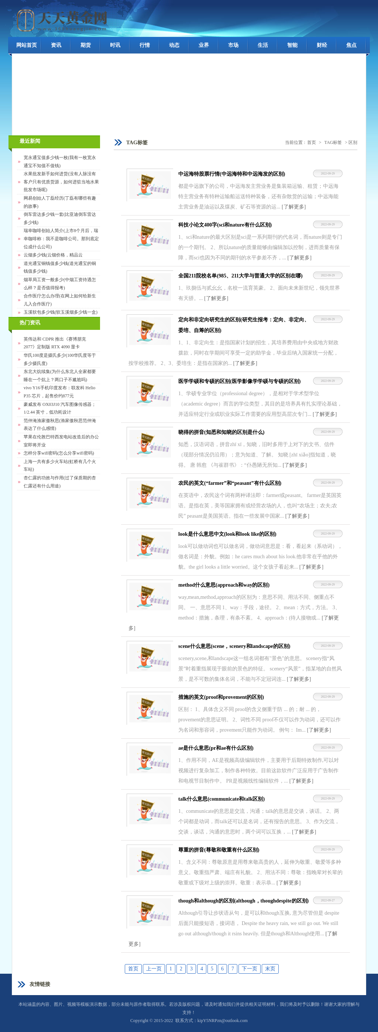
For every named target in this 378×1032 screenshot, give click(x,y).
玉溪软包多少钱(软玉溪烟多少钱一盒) (60, 312)
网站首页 (26, 45)
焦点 (351, 45)
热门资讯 (30, 322)
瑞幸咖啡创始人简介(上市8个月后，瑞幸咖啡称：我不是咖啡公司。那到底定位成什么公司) (61, 238)
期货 (85, 45)
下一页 (249, 968)
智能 (292, 45)
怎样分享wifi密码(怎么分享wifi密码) (59, 453)
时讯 (115, 45)
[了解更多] (294, 207)
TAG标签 (333, 142)
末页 (270, 968)
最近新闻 (30, 141)
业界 (204, 45)
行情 (145, 45)
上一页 (154, 968)
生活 (263, 45)
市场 (233, 45)
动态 (174, 45)
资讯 (56, 45)
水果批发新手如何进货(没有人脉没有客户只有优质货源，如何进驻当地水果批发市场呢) (61, 181)
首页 (311, 142)
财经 (322, 45)
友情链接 (40, 984)
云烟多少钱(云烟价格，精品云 (53, 255)
